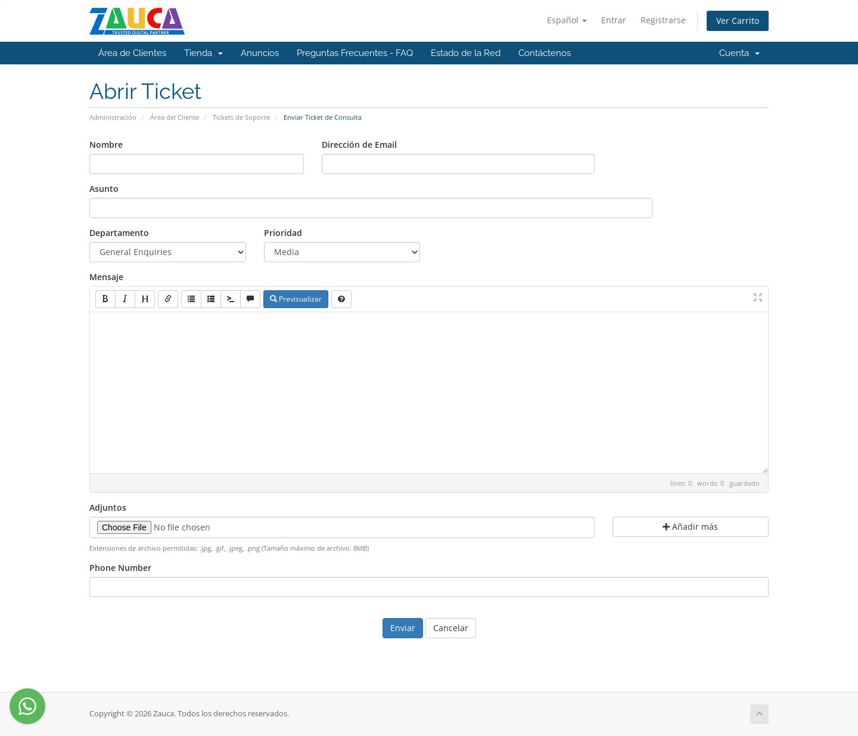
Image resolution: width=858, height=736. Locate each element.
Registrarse (663, 20)
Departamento (119, 232)
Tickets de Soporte (241, 117)
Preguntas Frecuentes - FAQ (355, 53)
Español (567, 20)
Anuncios (260, 53)
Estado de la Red (465, 53)
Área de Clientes (132, 53)
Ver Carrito (737, 20)
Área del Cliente (174, 117)
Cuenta (739, 53)
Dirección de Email (359, 144)
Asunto (104, 188)
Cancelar (450, 627)
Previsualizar (296, 299)
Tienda (203, 53)
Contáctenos (544, 53)
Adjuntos (107, 507)
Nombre (106, 144)
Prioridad (283, 232)
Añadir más (690, 526)
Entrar (613, 20)
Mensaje (106, 276)
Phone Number (120, 567)
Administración (112, 117)
